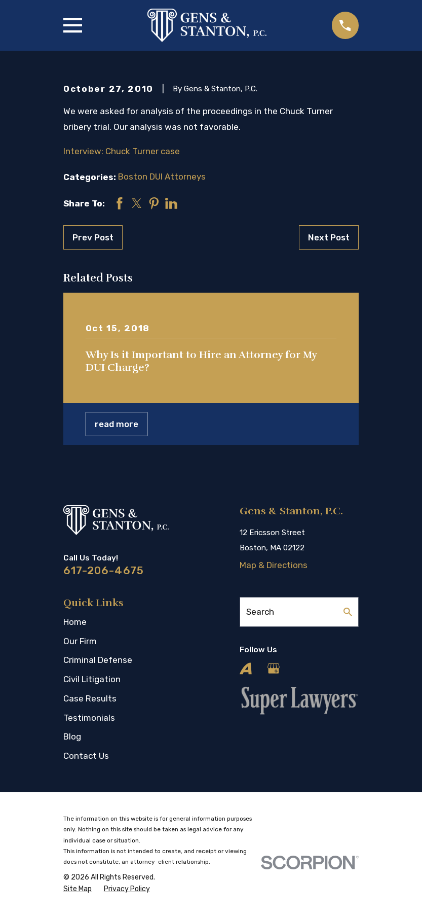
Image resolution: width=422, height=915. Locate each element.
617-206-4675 (103, 570)
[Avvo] (246, 668)
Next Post (329, 237)
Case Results (90, 698)
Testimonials (89, 718)
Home (75, 622)
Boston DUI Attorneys (162, 176)
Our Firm (80, 641)
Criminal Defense (97, 660)
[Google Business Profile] (273, 668)
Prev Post (92, 237)
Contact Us (86, 756)
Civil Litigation (92, 679)
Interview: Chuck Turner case (121, 151)
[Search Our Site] (347, 612)
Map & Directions (274, 565)
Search (260, 612)
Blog (72, 736)
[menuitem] (77, 889)
